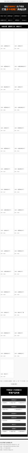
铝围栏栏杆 (3, 20)
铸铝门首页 (3, 16)
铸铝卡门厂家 (21, 312)
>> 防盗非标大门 (22, 402)
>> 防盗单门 (4, 402)
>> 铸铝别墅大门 (18, 409)
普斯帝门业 (11, 26)
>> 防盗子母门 (12, 402)
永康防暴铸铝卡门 (22, 66)
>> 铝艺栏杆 (4, 420)
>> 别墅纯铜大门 (22, 431)
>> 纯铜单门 (4, 431)
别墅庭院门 (24, 16)
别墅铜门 (17, 20)
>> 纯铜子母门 (12, 431)
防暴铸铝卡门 (21, 128)
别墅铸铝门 (17, 16)
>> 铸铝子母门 (5, 409)
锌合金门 (24, 20)
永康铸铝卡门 (7, 46)
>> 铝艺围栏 (17, 420)
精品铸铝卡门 (7, 87)
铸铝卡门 (10, 20)
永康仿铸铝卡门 (21, 107)
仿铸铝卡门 (20, 46)
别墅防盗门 (10, 16)
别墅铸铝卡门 (7, 66)
